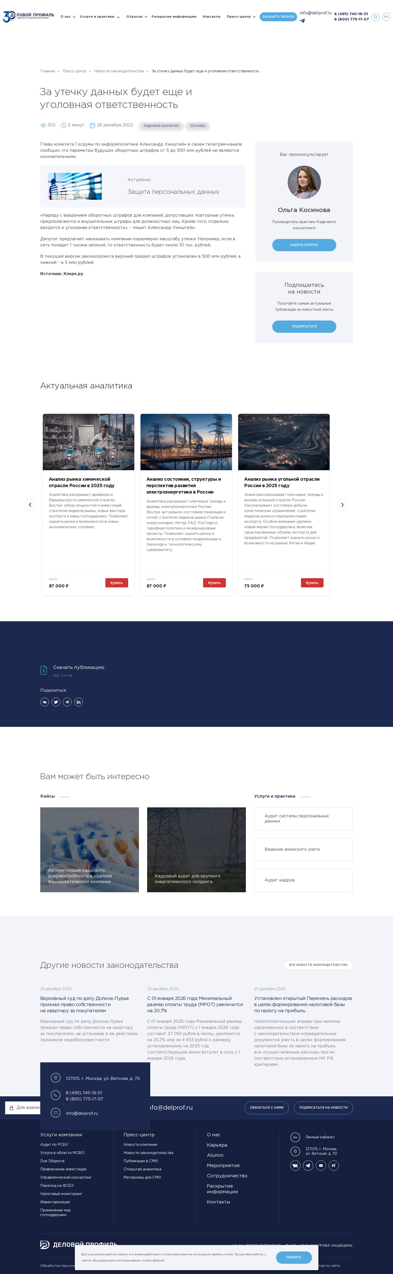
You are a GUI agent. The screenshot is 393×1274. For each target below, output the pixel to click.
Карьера (217, 1145)
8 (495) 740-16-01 (351, 14)
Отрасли (134, 16)
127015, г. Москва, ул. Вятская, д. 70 (313, 1151)
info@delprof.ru (316, 13)
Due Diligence (52, 1161)
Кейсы (47, 796)
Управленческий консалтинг (66, 1177)
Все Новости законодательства (318, 965)
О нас (66, 16)
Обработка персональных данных (69, 1266)
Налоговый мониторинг (61, 1194)
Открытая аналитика (142, 1169)
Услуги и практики (97, 16)
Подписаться (304, 326)
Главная (47, 71)
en (386, 16)
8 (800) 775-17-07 (351, 19)
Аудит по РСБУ (54, 1144)
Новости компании (140, 1144)
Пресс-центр (239, 16)
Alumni (215, 1155)
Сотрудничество (227, 1176)
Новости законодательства (119, 71)
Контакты (211, 16)
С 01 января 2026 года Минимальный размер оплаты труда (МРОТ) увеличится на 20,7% (195, 1005)
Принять (293, 1257)
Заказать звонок (278, 16)
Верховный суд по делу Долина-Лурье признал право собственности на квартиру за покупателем (84, 1005)
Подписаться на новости (323, 1107)
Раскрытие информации (174, 16)
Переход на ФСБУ (57, 1185)
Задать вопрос (304, 245)
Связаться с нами (267, 1107)
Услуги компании (61, 1135)
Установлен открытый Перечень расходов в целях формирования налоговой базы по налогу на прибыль (303, 1005)
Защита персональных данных (173, 192)
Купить (116, 583)
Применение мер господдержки (55, 1213)
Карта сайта (329, 1266)
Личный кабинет (312, 1137)
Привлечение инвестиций (63, 1169)
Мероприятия (223, 1166)
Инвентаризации (55, 1202)
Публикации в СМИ (141, 1161)
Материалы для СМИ (142, 1177)
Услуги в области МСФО (62, 1153)
